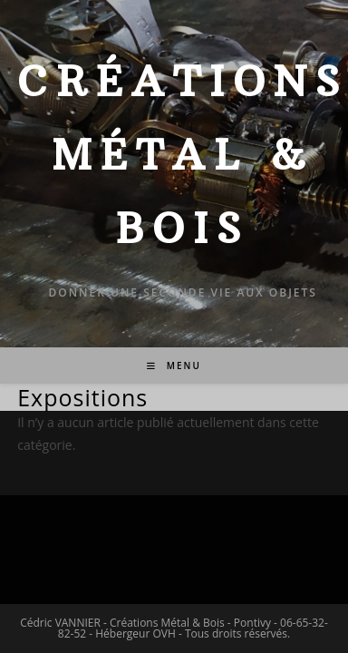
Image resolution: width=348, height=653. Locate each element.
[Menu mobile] (174, 365)
